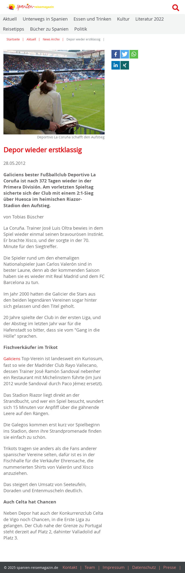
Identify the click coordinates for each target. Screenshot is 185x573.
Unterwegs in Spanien (45, 19)
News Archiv (51, 39)
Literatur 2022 (149, 19)
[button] (115, 54)
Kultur (123, 19)
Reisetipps (13, 29)
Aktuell (10, 19)
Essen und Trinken (92, 19)
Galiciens (12, 358)
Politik (80, 29)
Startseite (13, 39)
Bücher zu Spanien (49, 29)
